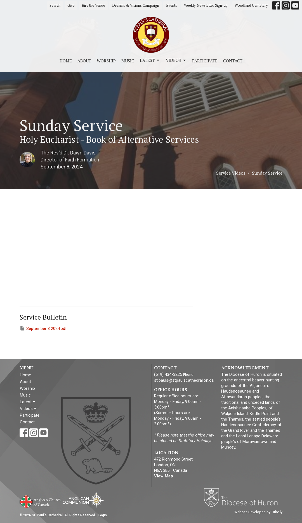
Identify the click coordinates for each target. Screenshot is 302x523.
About (84, 61)
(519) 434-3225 (168, 374)
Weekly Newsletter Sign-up (206, 5)
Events (171, 5)
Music (127, 61)
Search (54, 5)
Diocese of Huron (242, 497)
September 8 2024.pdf (43, 328)
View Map (163, 476)
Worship (106, 61)
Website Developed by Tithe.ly (258, 512)
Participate (205, 61)
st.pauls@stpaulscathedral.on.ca (184, 380)
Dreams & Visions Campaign (135, 5)
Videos (176, 60)
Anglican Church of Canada (40, 501)
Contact (232, 61)
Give (71, 5)
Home (66, 61)
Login (102, 515)
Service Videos (230, 173)
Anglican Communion (83, 500)
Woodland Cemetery (251, 5)
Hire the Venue (93, 5)
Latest (150, 60)
